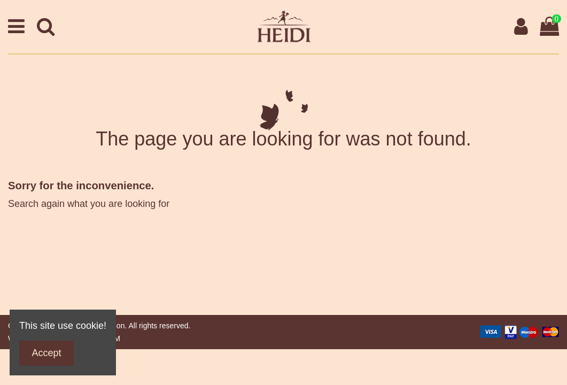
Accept (46, 353)
